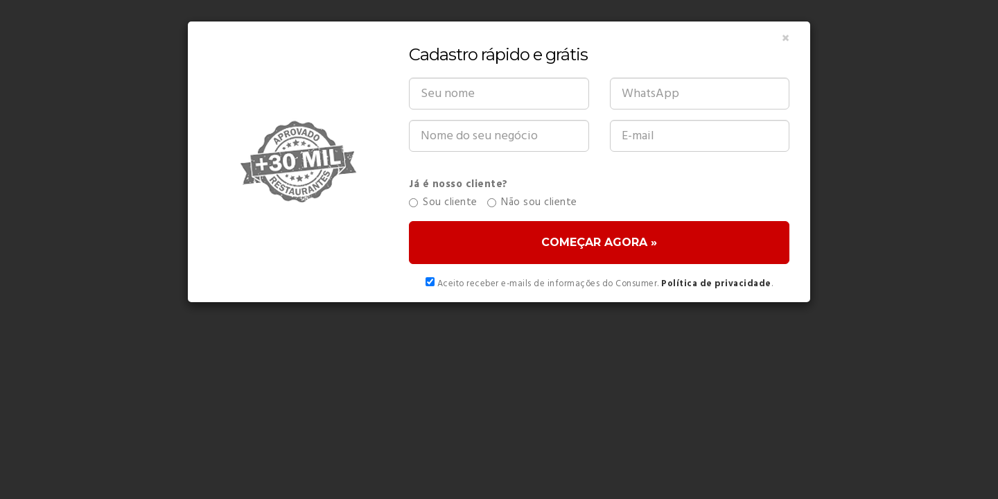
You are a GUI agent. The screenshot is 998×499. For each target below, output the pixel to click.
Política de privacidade (716, 284)
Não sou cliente (532, 202)
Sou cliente (443, 202)
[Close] (785, 39)
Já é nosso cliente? (458, 184)
